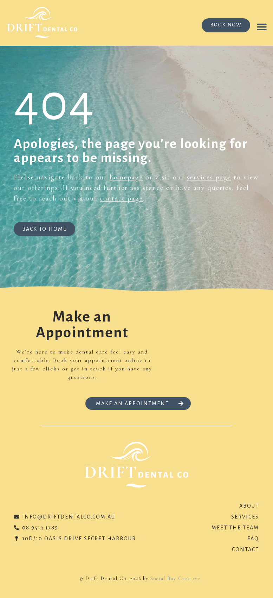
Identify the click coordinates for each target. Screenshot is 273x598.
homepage (126, 177)
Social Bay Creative (175, 578)
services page (209, 177)
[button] (261, 26)
